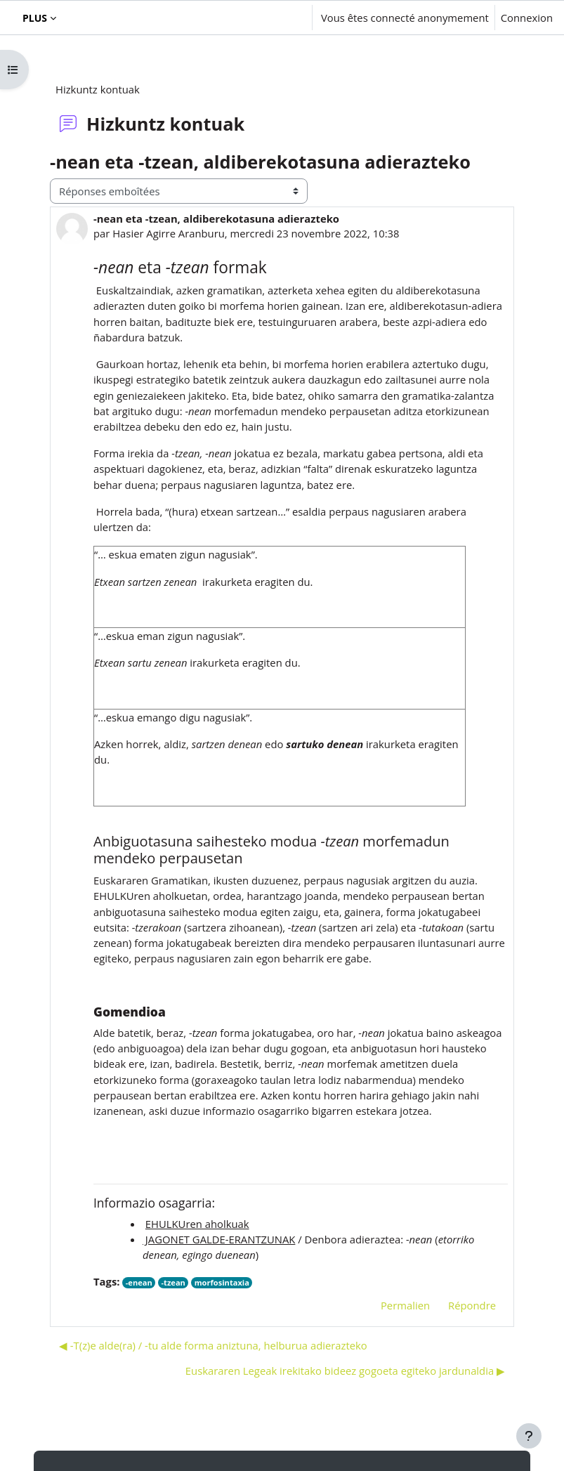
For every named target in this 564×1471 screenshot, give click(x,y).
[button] (259, 17)
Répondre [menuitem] (472, 1305)
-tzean (173, 1282)
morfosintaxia (222, 1282)
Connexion (527, 18)
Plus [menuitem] (34, 18)
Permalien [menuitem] (405, 1305)
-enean (139, 1282)
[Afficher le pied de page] (529, 1436)
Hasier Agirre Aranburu (168, 233)
